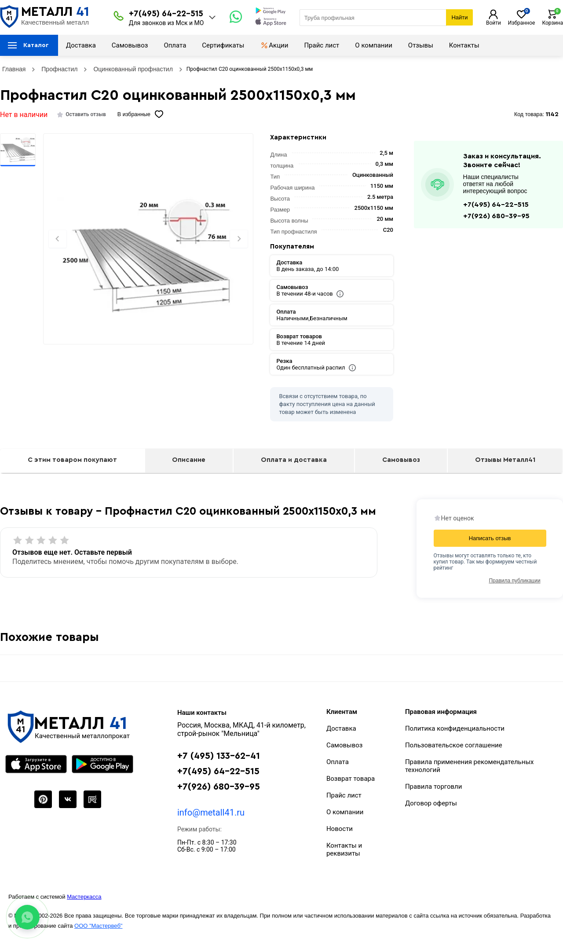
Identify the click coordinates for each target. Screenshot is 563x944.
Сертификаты (223, 45)
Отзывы (420, 45)
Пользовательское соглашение (453, 745)
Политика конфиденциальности (455, 728)
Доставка (81, 45)
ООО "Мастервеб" (98, 925)
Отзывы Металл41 (505, 460)
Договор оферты (431, 803)
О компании (373, 45)
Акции (274, 45)
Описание (188, 460)
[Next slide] (239, 239)
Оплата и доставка (294, 460)
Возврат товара (350, 779)
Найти (459, 17)
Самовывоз (130, 45)
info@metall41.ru (211, 812)
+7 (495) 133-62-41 (218, 756)
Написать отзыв (490, 538)
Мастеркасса (84, 896)
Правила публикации (514, 581)
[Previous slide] (57, 239)
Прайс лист (321, 45)
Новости (339, 829)
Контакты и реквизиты (344, 849)
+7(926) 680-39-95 (496, 216)
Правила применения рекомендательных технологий (469, 766)
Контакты (464, 45)
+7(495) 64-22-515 (166, 14)
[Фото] (148, 253)
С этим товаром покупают (72, 460)
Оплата (175, 45)
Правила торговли (433, 786)
